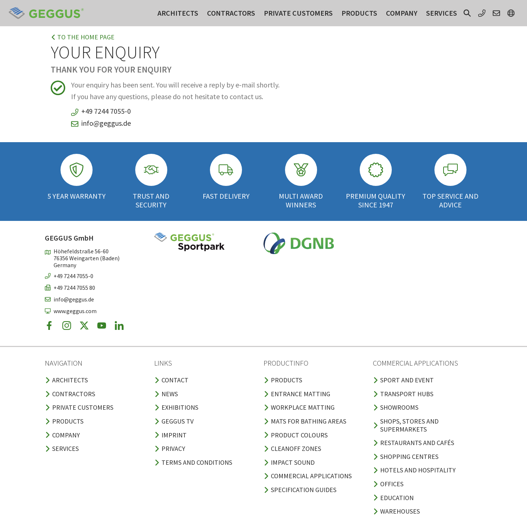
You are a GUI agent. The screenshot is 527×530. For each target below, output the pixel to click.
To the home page (82, 37)
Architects (177, 12)
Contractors (231, 12)
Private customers (298, 12)
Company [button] (401, 12)
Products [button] (359, 12)
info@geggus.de (106, 123)
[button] (467, 13)
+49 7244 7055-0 (106, 111)
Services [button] (441, 12)
